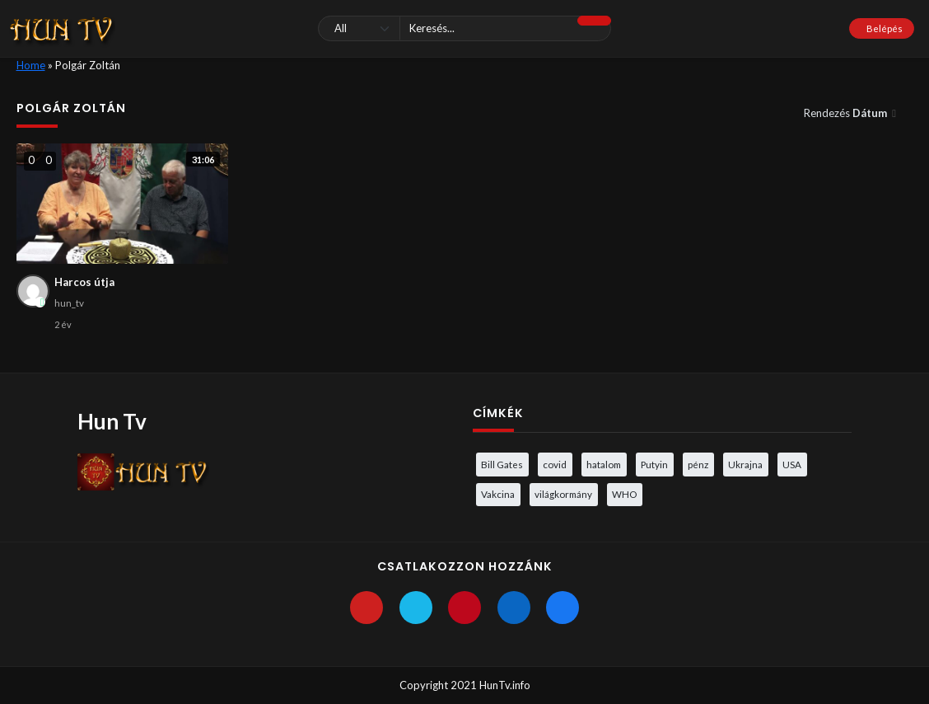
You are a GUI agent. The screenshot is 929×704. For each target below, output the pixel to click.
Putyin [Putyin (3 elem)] (654, 464)
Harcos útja (84, 282)
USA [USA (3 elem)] (791, 464)
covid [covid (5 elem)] (555, 464)
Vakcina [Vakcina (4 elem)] (498, 494)
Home (30, 65)
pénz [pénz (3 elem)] (698, 464)
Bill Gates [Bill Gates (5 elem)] (502, 464)
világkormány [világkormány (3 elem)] (563, 494)
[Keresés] (465, 28)
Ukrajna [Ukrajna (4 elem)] (745, 464)
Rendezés (846, 113)
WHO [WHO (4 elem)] (624, 494)
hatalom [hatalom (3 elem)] (603, 464)
